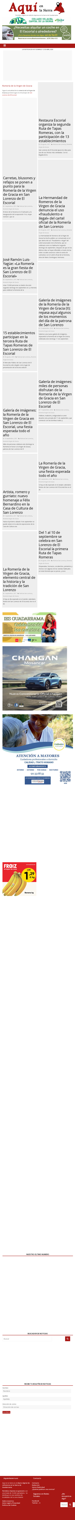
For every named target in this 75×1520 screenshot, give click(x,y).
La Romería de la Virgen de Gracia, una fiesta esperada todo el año (54, 469)
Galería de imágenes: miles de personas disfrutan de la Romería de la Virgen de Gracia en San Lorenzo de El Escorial (55, 394)
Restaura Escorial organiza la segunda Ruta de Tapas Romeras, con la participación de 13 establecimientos (54, 130)
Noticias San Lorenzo (25, 206)
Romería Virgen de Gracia (11, 209)
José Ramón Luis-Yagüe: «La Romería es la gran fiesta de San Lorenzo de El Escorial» (18, 267)
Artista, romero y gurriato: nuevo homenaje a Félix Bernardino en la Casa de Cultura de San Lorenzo (18, 502)
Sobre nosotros (8, 1501)
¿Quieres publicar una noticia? (43, 1489)
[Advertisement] (37, 65)
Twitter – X (36, 1503)
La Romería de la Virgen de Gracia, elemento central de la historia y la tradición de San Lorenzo (19, 579)
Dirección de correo (9, 1404)
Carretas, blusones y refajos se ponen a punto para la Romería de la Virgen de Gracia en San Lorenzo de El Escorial (19, 190)
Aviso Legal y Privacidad (11, 1503)
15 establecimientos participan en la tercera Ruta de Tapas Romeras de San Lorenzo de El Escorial (19, 343)
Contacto (35, 1483)
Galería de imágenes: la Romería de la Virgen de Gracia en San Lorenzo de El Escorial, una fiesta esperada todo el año (19, 422)
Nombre (5, 1388)
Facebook (35, 1501)
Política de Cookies (9, 1505)
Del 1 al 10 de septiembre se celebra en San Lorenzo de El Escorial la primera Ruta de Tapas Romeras (53, 544)
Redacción (36, 1485)
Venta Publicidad (38, 1487)
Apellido (5, 1396)
